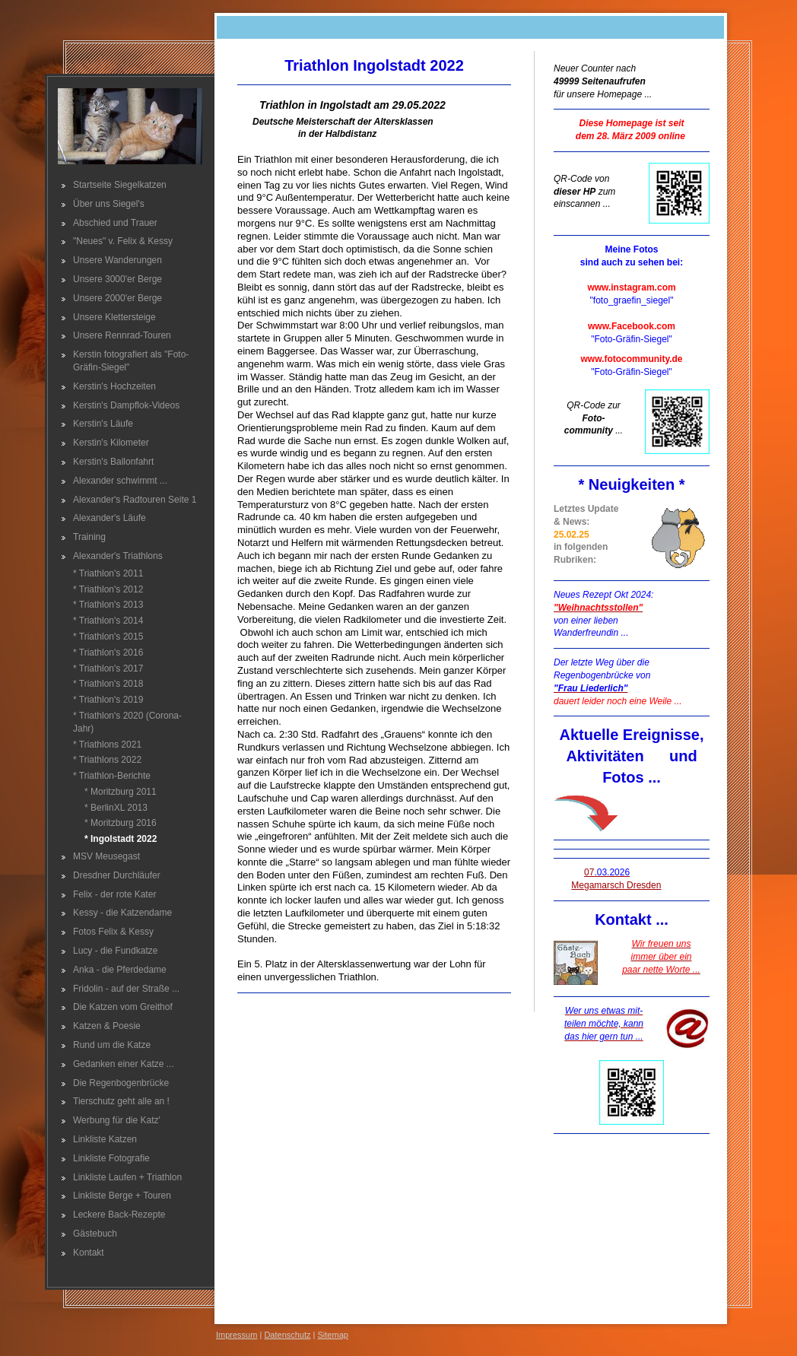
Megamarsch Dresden (616, 885)
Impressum (236, 1334)
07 (607, 872)
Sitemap (333, 1334)
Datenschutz (287, 1334)
